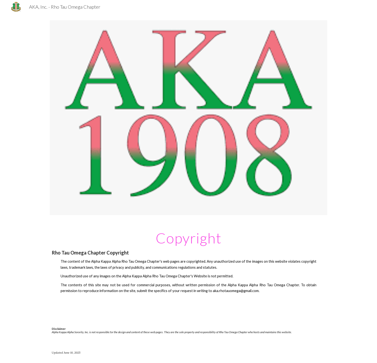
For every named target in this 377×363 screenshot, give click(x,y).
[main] (188, 266)
